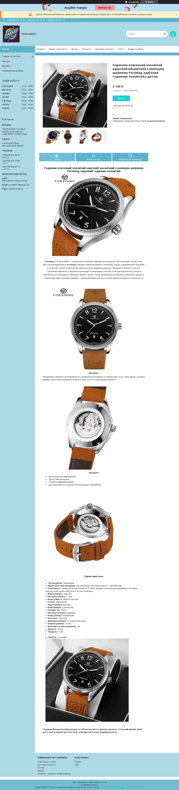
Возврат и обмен (135, 49)
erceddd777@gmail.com (18, 185)
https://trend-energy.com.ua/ (14, 181)
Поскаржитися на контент (110, 787)
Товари (78, 762)
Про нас (74, 49)
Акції (77, 765)
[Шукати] (165, 34)
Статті (121, 49)
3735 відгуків (134, 2)
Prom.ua (103, 782)
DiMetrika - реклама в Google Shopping (54, 774)
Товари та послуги (57, 49)
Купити (121, 98)
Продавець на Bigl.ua (89, 785)
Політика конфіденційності (133, 787)
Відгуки (6, 66)
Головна (40, 49)
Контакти (86, 49)
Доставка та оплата (104, 49)
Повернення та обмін (12, 71)
